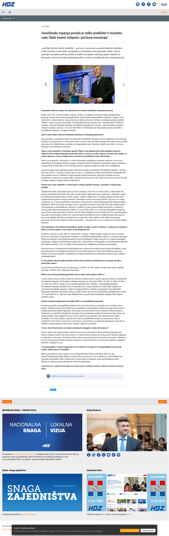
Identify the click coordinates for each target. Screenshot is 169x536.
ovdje (129, 514)
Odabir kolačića (148, 530)
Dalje (161, 402)
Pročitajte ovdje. (29, 514)
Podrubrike (6, 18)
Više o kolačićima (97, 531)
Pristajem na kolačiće (129, 530)
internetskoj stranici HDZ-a (24, 454)
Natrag (8, 402)
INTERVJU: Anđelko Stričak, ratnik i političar (67, 376)
